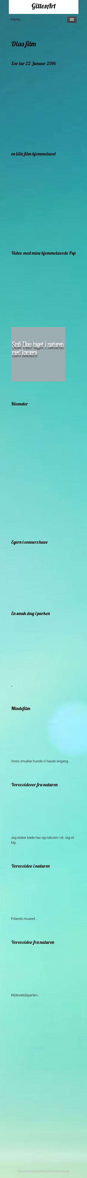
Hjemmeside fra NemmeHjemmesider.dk (43, 1170)
